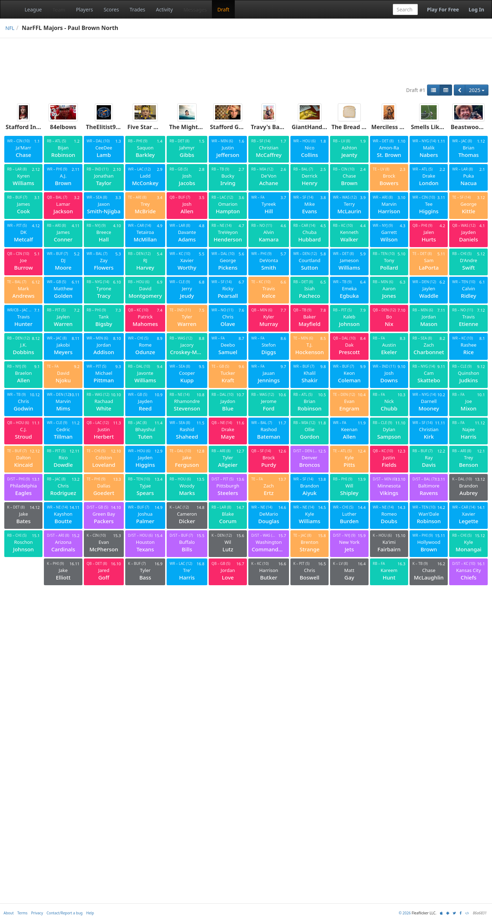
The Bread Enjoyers (358, 127)
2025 (477, 90)
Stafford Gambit (232, 127)
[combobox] (405, 9)
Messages (195, 9)
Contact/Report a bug (65, 912)
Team (58, 9)
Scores (111, 9)
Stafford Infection (31, 127)
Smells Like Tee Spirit (441, 127)
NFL (9, 28)
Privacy (37, 912)
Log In (476, 9)
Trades (137, 9)
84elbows (63, 127)
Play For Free (443, 9)
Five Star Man (146, 127)
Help (90, 912)
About (9, 912)
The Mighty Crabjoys (198, 127)
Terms (22, 912)
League (33, 9)
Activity (164, 9)
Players (84, 9)
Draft (223, 9)
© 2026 (405, 912)
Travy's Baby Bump (277, 127)
